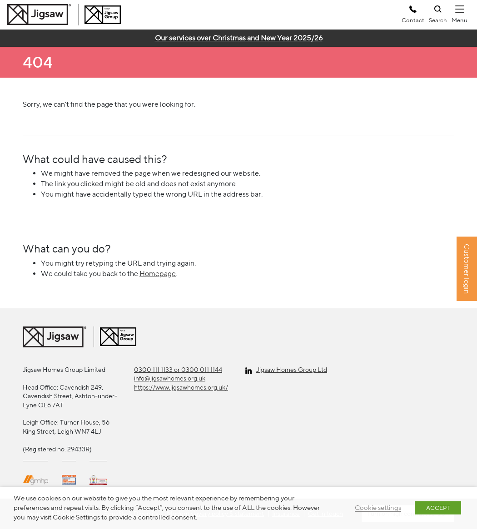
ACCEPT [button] (438, 507)
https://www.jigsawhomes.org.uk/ (181, 387)
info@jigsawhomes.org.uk (169, 378)
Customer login (466, 269)
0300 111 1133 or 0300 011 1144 (178, 369)
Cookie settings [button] (378, 507)
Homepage (157, 273)
